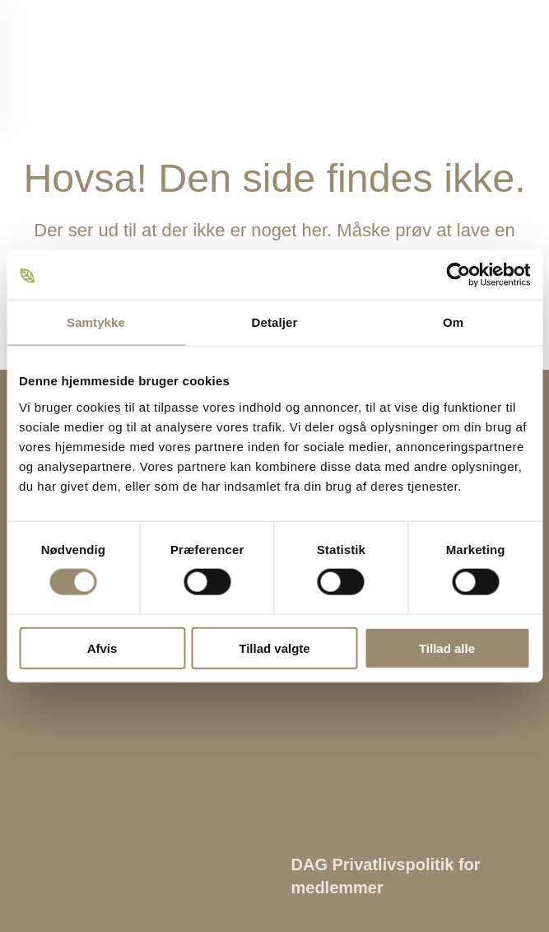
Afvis (102, 648)
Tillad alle (447, 648)
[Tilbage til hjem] (78, 61)
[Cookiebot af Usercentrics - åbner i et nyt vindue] (458, 275)
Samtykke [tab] (96, 322)
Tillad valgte (274, 648)
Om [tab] (453, 322)
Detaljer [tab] (275, 322)
